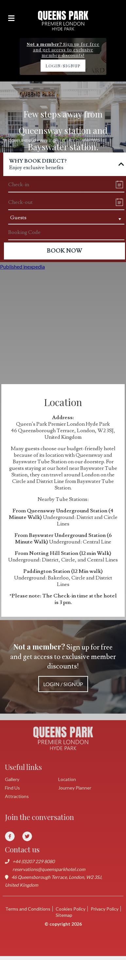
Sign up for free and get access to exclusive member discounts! (63, 667)
